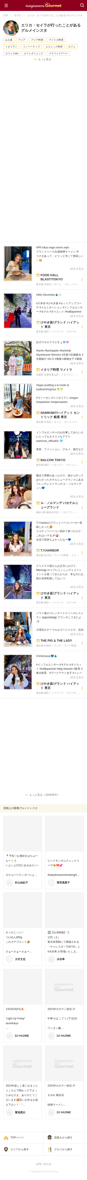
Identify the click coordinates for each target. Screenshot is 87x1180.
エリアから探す (20, 1149)
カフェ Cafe (11, 53)
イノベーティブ (31, 46)
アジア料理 (37, 40)
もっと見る (44, 59)
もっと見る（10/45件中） (44, 794)
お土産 (8, 40)
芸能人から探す (63, 1137)
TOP (5, 15)
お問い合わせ (43, 1164)
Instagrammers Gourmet (43, 5)
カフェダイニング (33, 53)
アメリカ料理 (56, 40)
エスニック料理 (54, 46)
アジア (21, 40)
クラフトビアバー (58, 53)
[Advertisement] (43, 111)
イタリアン (11, 46)
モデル (17, 15)
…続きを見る (76, 268)
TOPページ (17, 1137)
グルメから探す (63, 1149)
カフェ (71, 46)
